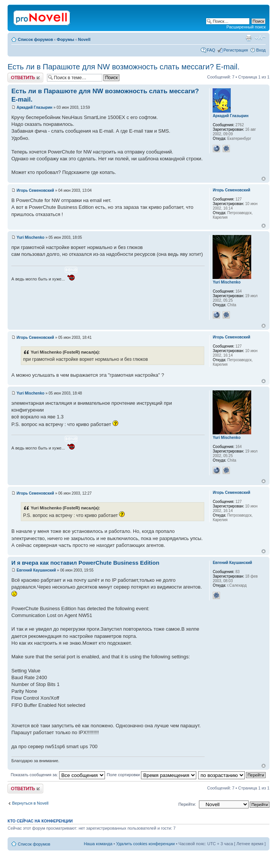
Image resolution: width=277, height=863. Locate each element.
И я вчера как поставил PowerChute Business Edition (85, 562)
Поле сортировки (151, 774)
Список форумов (35, 39)
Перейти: (187, 804)
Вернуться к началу (263, 179)
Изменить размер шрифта (260, 37)
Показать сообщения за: (58, 774)
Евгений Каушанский (36, 570)
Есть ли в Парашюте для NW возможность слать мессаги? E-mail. (123, 67)
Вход (261, 50)
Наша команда (98, 843)
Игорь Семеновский (35, 190)
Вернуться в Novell (30, 803)
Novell (84, 39)
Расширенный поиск (246, 27)
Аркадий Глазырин (34, 107)
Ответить (25, 77)
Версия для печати (248, 37)
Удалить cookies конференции (145, 843)
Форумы (65, 39)
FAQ (211, 50)
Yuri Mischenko (30, 237)
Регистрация (236, 50)
